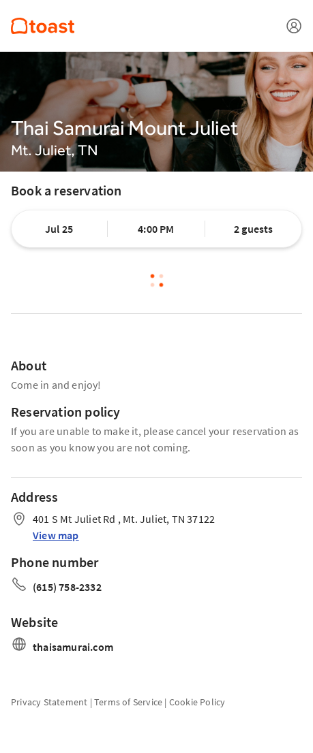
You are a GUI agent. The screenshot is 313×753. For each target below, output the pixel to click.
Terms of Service (128, 702)
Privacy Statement (49, 702)
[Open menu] (294, 26)
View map (56, 535)
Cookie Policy (197, 702)
